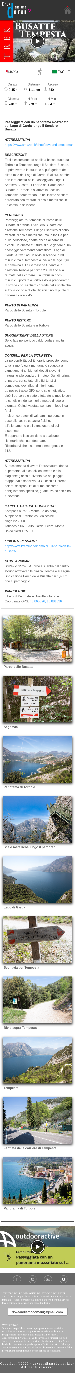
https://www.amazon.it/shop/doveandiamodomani (39, 144)
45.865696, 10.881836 (46, 601)
